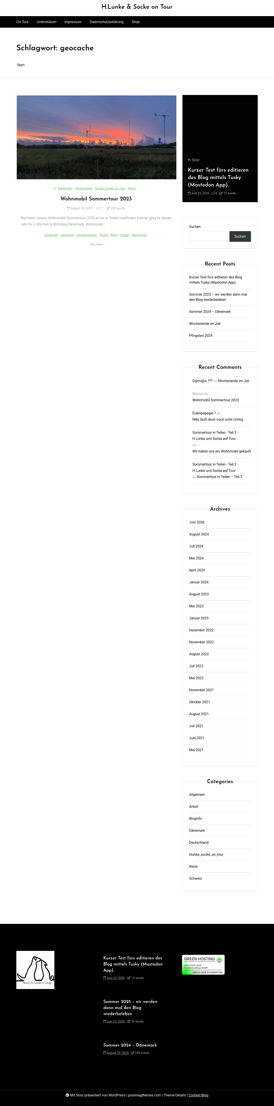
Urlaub (124, 235)
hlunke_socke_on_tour (110, 188)
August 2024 (199, 534)
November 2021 (201, 690)
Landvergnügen (86, 235)
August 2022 (199, 654)
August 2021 (199, 714)
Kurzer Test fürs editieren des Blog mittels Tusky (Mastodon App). (218, 178)
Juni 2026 (196, 522)
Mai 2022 (196, 678)
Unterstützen (47, 22)
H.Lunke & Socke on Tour (137, 7)
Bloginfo (195, 818)
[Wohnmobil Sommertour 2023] (96, 137)
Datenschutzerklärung (107, 22)
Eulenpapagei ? (204, 413)
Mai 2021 (196, 750)
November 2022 (201, 642)
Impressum (73, 22)
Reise (131, 188)
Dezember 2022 (201, 630)
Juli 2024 (196, 546)
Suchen (195, 227)
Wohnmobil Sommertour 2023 (96, 199)
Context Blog (198, 1095)
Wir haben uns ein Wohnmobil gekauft (221, 451)
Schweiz (195, 878)
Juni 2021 (196, 738)
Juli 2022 (196, 666)
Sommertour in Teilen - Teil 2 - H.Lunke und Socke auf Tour (215, 467)
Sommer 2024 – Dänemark (210, 312)
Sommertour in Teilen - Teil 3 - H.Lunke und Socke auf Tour (215, 435)
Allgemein (197, 795)
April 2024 (197, 570)
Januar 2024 (199, 582)
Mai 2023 (196, 606)
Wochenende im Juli (205, 324)
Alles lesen (96, 244)
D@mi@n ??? (202, 381)
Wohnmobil (139, 235)
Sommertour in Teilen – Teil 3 (219, 477)
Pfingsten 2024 (201, 336)
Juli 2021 (196, 726)
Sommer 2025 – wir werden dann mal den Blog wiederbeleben (218, 297)
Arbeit (193, 807)
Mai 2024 (196, 558)
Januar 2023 (199, 618)
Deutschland (83, 188)
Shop (136, 22)
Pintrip (103, 235)
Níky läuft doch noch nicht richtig (217, 419)
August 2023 (199, 594)
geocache (67, 235)
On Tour (22, 22)
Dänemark (65, 188)
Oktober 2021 (199, 702)
